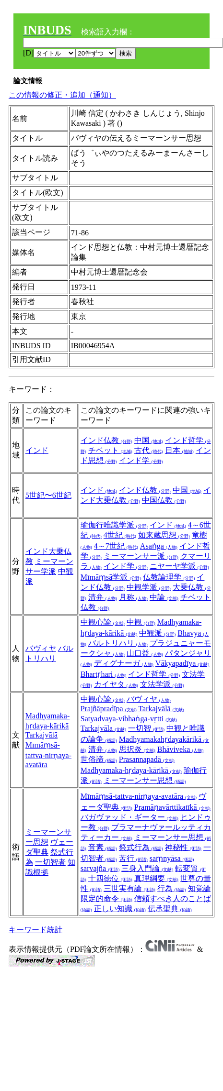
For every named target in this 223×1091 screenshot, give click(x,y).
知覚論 (199, 888)
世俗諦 (99, 759)
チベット (110, 450)
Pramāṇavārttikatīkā (172, 807)
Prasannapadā (147, 759)
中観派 (157, 633)
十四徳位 (110, 878)
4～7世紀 (116, 546)
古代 (148, 450)
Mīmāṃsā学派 (111, 577)
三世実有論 (129, 888)
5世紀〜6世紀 (48, 495)
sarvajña (100, 868)
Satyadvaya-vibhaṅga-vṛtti (129, 719)
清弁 (102, 597)
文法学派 (162, 684)
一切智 (146, 728)
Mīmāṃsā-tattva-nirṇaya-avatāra (48, 755)
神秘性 (183, 847)
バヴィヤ (40, 648)
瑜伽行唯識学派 (114, 525)
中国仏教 (164, 500)
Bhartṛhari (103, 674)
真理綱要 (156, 878)
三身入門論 (147, 868)
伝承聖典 (170, 908)
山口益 (145, 653)
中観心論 (103, 622)
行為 (171, 888)
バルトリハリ (118, 643)
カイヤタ (116, 684)
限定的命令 (106, 898)
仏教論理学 (169, 577)
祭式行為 (141, 847)
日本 (179, 450)
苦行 (133, 858)
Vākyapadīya (182, 663)
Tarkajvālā (41, 735)
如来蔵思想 (164, 535)
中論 (164, 597)
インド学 (141, 460)
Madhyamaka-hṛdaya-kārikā (131, 770)
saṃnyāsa (172, 858)
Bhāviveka (180, 749)
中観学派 (149, 587)
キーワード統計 (35, 930)
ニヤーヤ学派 (179, 566)
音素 (102, 847)
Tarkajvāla (103, 728)
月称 (133, 597)
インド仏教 (106, 440)
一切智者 (50, 862)
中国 (148, 440)
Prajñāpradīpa (109, 709)
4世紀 (120, 535)
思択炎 (137, 749)
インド (36, 450)
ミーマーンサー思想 (145, 780)
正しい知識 (120, 908)
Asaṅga (158, 546)
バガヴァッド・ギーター (129, 817)
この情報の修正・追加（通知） (62, 95)
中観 (141, 622)
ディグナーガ (123, 663)
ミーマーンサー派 (141, 556)
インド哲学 (154, 674)
